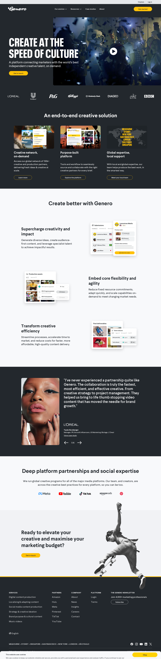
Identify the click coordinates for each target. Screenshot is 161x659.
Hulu (54, 601)
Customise (145, 653)
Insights (75, 606)
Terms (94, 601)
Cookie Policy (102, 653)
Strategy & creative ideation (23, 611)
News (74, 601)
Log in (150, 2)
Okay (145, 648)
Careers (75, 611)
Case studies (90, 9)
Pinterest (56, 611)
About (102, 9)
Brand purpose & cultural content (25, 616)
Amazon (56, 597)
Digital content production (22, 597)
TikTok (55, 616)
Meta (54, 606)
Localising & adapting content (24, 601)
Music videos (15, 621)
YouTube (56, 621)
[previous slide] (66, 442)
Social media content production (25, 606)
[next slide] (79, 442)
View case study (70, 435)
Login (93, 597)
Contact (75, 616)
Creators (141, 2)
